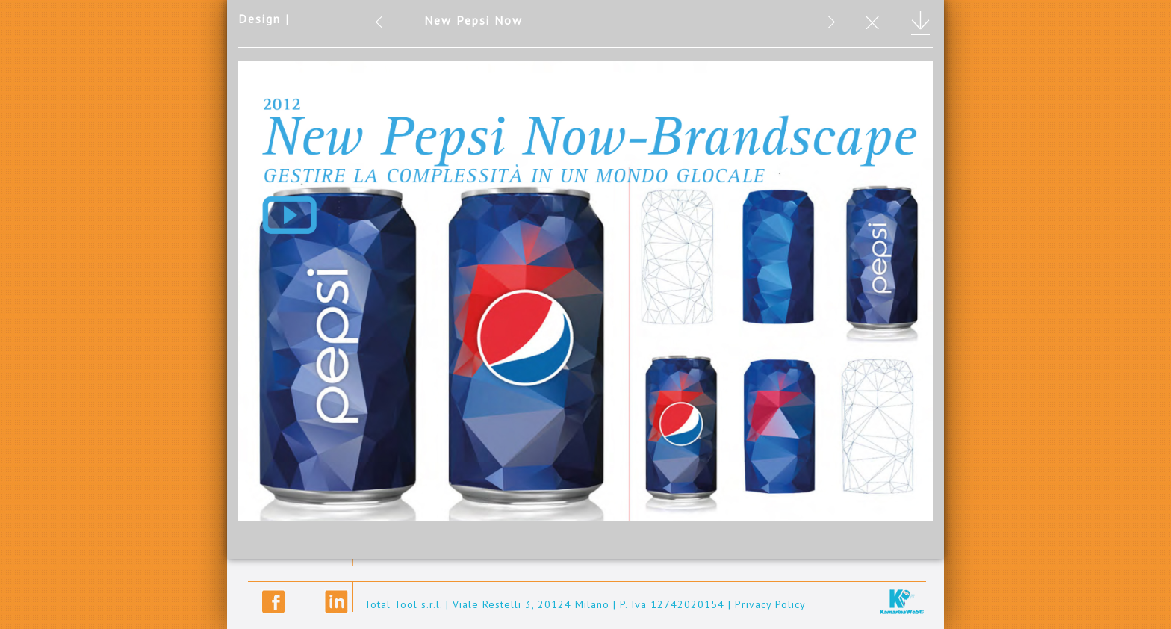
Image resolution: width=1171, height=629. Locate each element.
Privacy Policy (770, 604)
